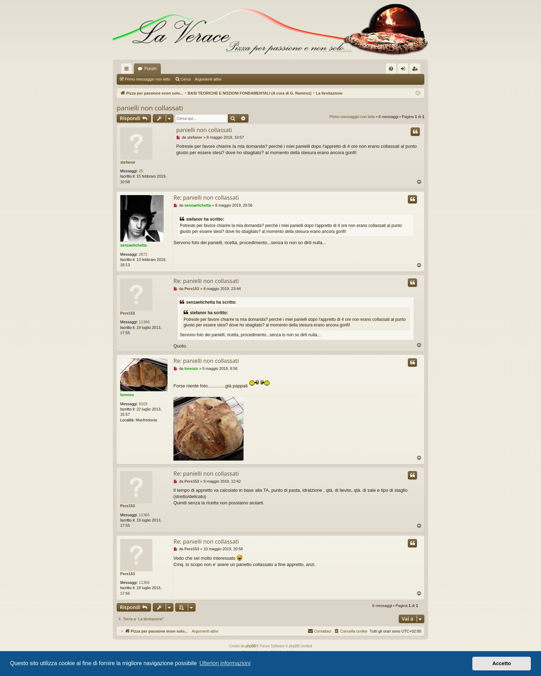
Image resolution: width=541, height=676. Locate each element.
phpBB (251, 646)
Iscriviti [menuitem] (416, 70)
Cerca (185, 79)
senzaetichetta (133, 245)
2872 (143, 254)
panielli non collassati (150, 107)
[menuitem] (391, 68)
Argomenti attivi (208, 79)
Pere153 (127, 313)
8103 (143, 404)
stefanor (127, 162)
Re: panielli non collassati (206, 197)
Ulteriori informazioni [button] (225, 663)
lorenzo (127, 395)
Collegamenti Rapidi (128, 70)
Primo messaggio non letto (147, 79)
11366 (144, 322)
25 (141, 171)
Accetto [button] (501, 663)
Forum (150, 68)
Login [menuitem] (404, 70)
